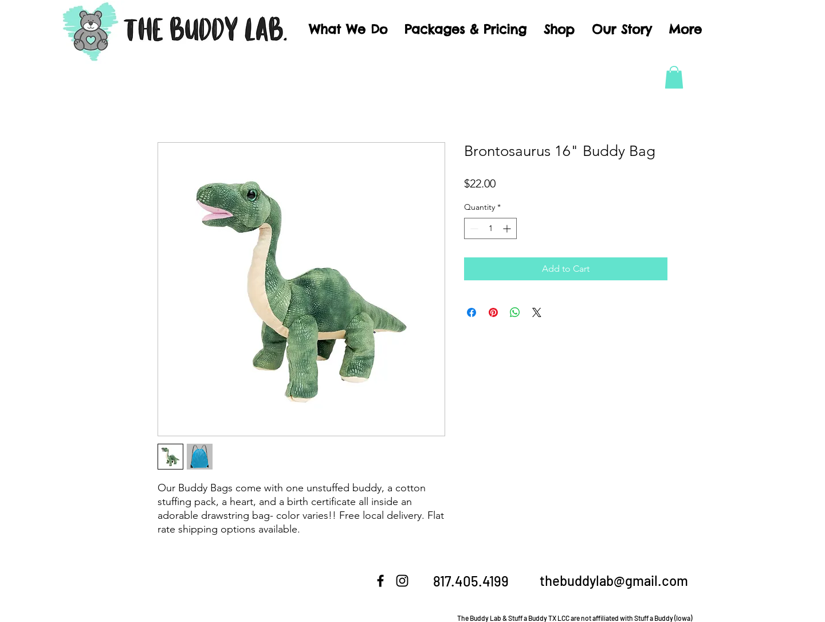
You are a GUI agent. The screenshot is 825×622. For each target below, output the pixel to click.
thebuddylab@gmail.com (614, 580)
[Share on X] (537, 312)
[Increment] (508, 228)
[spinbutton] (490, 228)
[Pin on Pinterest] (493, 312)
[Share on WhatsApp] (515, 312)
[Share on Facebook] (471, 312)
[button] (674, 77)
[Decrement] (473, 228)
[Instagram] (402, 581)
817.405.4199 (471, 581)
